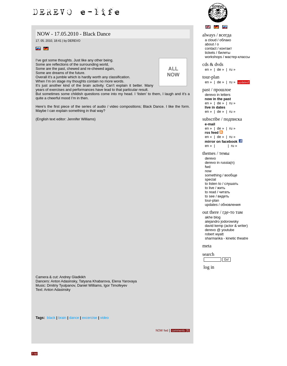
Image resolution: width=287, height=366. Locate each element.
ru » (232, 69)
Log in (208, 267)
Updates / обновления (222, 204)
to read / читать (217, 192)
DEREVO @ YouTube (219, 230)
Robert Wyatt (214, 234)
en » (208, 69)
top (34, 353)
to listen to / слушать (221, 183)
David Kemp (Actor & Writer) (226, 226)
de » (220, 69)
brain (62, 318)
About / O (212, 44)
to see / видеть (217, 196)
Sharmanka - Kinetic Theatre (226, 238)
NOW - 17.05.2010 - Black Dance (73, 34)
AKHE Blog (213, 217)
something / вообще (221, 175)
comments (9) (180, 330)
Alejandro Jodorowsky (222, 221)
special (210, 179)
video (104, 318)
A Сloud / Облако (218, 40)
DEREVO (210, 158)
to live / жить (215, 188)
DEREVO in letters (217, 95)
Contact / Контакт (218, 48)
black (51, 318)
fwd (166, 330)
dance (74, 318)
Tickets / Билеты (217, 52)
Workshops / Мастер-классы (227, 57)
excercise (89, 318)
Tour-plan (212, 200)
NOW (159, 330)
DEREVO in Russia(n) (220, 162)
